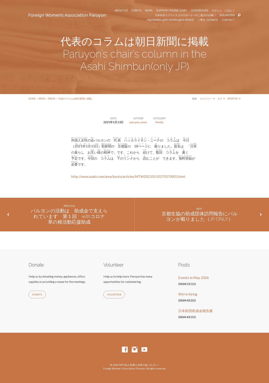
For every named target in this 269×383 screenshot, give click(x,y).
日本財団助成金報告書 (195, 311)
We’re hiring (187, 294)
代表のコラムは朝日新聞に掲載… (76, 98)
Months (234, 98)
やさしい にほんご (223, 10)
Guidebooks (199, 10)
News (149, 10)
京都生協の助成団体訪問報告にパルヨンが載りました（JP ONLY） (200, 216)
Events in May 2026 (193, 278)
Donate (37, 294)
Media (51, 98)
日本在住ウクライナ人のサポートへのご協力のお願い (185, 15)
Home (32, 98)
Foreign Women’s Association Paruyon (67, 15)
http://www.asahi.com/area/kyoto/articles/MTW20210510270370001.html (128, 177)
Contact (228, 20)
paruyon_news (138, 122)
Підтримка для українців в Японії (170, 20)
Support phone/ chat (171, 10)
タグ (221, 98)
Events (136, 10)
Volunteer (227, 15)
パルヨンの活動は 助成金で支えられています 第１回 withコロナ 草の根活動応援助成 (69, 216)
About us (121, 10)
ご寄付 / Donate (208, 20)
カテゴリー (207, 98)
